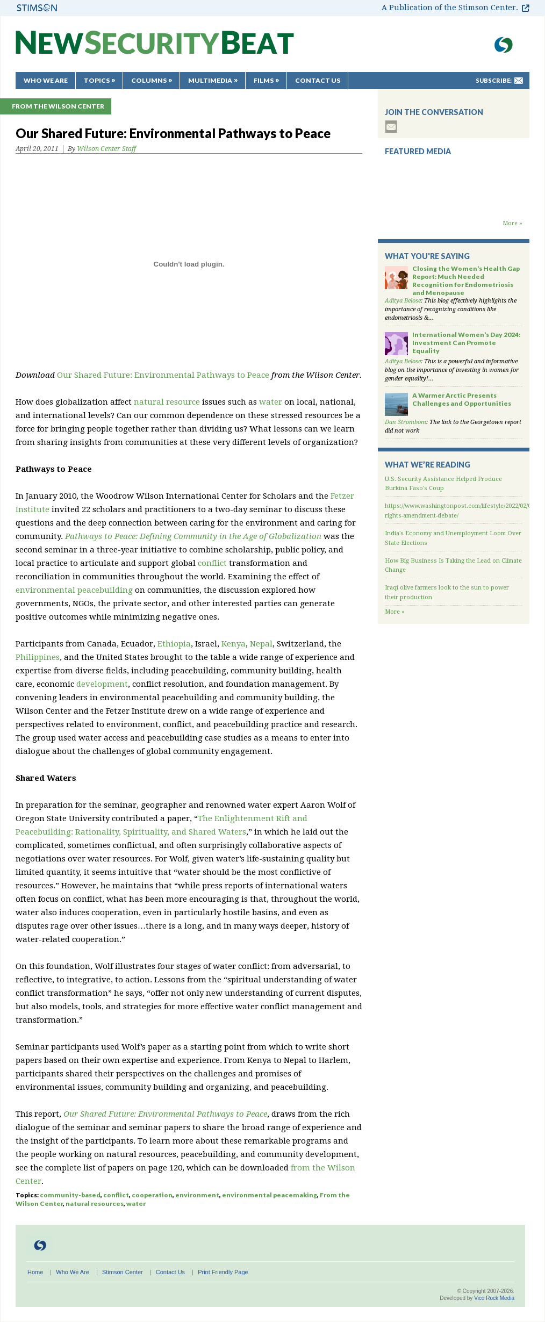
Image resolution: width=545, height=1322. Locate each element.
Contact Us (317, 80)
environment (197, 1195)
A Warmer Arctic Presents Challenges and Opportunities (461, 399)
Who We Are (46, 80)
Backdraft (453, 208)
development (102, 684)
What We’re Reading (427, 464)
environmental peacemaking (269, 1195)
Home (35, 1272)
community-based (70, 1195)
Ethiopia (174, 644)
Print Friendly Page (223, 1272)
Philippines (38, 657)
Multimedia (210, 80)
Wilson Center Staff (106, 149)
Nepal (261, 644)
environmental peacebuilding (74, 590)
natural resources (95, 1203)
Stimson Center (122, 1272)
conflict (212, 563)
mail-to (518, 80)
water (270, 402)
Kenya (233, 644)
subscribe (391, 126)
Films (264, 80)
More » (512, 223)
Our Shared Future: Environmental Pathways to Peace (163, 375)
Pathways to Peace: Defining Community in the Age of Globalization (193, 536)
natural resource (167, 402)
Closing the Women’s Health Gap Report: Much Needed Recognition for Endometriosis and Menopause (466, 280)
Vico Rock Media (494, 1298)
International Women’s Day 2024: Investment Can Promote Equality (466, 342)
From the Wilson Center (58, 106)
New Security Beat (155, 47)
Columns (149, 80)
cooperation (152, 1195)
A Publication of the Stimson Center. (450, 7)
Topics (97, 80)
